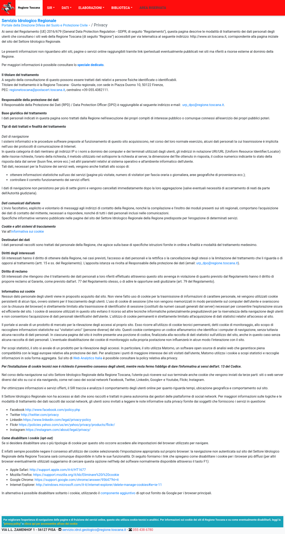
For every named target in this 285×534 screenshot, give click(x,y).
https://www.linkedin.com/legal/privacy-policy (57, 420)
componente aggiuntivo (118, 493)
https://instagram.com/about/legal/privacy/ (58, 430)
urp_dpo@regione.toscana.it (203, 105)
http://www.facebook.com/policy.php (52, 410)
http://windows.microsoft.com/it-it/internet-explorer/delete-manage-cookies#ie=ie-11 (99, 485)
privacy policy (12, 523)
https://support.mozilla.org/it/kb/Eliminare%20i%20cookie (76, 475)
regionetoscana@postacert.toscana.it (37, 90)
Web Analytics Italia (87, 358)
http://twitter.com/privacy (40, 415)
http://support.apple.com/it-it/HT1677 (58, 470)
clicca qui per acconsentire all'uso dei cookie (51, 523)
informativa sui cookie (27, 231)
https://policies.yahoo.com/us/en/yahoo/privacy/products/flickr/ (67, 425)
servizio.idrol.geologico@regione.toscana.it (94, 530)
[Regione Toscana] (21, 8)
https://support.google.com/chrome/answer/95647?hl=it (76, 480)
